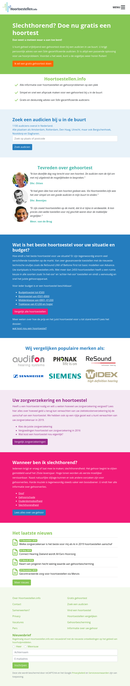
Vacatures (18, 622)
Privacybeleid (78, 672)
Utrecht (76, 129)
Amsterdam (38, 129)
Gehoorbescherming (79, 622)
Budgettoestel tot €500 (32, 292)
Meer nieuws (21, 582)
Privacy (16, 616)
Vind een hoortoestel (79, 610)
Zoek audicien (22, 147)
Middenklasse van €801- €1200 (36, 300)
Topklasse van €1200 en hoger (36, 304)
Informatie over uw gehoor (82, 628)
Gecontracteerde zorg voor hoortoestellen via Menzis (49, 573)
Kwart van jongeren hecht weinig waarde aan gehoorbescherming (56, 564)
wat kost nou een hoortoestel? (29, 328)
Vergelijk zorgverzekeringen (30, 441)
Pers (15, 628)
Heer (19, 646)
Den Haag (64, 129)
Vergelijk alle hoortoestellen (30, 311)
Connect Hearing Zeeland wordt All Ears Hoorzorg (47, 554)
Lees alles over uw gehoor (29, 512)
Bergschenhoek (101, 129)
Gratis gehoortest (77, 598)
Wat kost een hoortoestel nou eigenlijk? (41, 434)
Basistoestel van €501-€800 (34, 296)
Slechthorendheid (29, 505)
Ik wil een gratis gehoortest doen (33, 63)
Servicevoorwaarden (99, 672)
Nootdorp (18, 133)
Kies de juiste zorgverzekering (35, 426)
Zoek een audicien (77, 604)
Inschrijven (20, 665)
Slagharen (33, 133)
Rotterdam (52, 129)
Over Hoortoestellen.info (26, 598)
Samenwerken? (21, 610)
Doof (21, 493)
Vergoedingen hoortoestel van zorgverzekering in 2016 (50, 430)
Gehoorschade (27, 497)
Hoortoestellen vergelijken (82, 616)
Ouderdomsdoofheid (30, 501)
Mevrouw (33, 646)
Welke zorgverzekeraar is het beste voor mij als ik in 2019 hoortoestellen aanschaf (65, 544)
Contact (16, 604)
